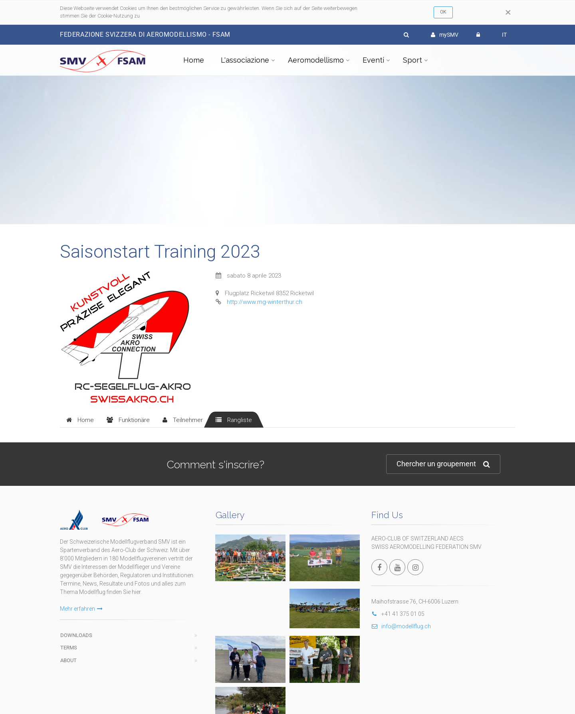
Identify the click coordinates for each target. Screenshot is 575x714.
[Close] (508, 12)
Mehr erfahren (81, 609)
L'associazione (245, 60)
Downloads (76, 635)
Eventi (373, 60)
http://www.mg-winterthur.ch (264, 302)
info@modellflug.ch (401, 626)
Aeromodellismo (316, 60)
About (68, 660)
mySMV (444, 35)
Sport (412, 60)
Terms (68, 648)
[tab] (80, 420)
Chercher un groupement (443, 464)
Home (193, 60)
